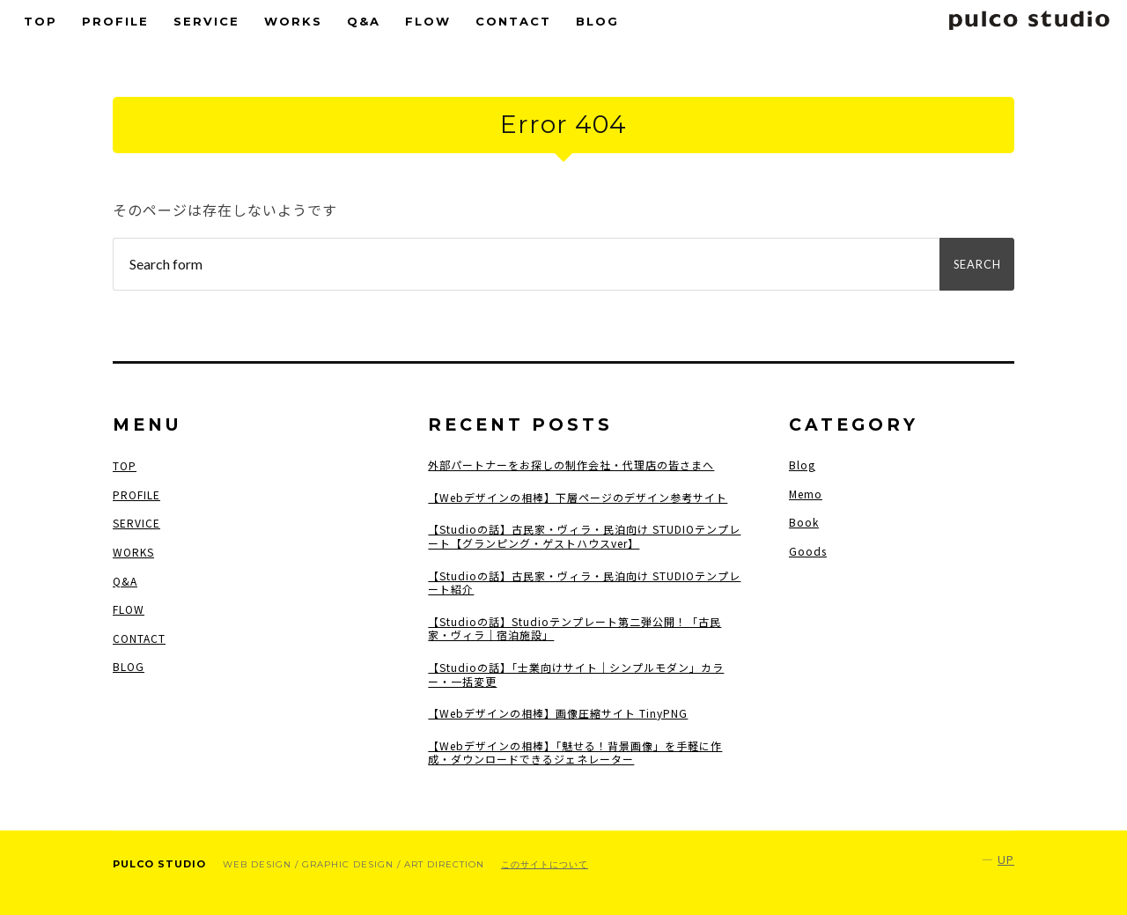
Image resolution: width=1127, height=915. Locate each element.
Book (804, 521)
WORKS (293, 21)
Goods (808, 550)
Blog (802, 464)
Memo (805, 493)
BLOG (597, 21)
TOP (40, 21)
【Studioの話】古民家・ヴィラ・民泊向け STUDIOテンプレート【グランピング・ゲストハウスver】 (584, 536)
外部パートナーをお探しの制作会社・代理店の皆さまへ (571, 465)
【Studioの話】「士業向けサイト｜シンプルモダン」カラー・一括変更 (576, 674)
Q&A (363, 21)
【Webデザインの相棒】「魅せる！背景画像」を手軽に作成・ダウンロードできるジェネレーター (575, 752)
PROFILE (115, 21)
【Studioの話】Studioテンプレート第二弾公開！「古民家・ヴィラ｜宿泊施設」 (574, 628)
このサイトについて (544, 864)
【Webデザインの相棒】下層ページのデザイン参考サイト (577, 498)
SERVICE (206, 21)
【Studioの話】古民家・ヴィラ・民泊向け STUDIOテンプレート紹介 (584, 582)
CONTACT (513, 21)
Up (1006, 859)
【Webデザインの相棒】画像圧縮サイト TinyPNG (558, 713)
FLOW (428, 21)
